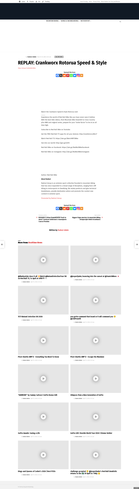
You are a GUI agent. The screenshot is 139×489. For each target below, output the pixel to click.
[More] (81, 75)
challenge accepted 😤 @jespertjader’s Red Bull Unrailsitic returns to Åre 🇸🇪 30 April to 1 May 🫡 (93, 472)
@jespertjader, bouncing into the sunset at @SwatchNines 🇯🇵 (94, 276)
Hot (39, 1)
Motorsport (85, 21)
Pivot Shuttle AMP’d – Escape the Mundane (87, 357)
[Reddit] (64, 75)
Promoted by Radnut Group (51, 198)
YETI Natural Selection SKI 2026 (30, 316)
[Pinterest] (67, 75)
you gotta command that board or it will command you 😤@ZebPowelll (93, 317)
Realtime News (35, 242)
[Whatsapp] (71, 75)
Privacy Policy (96, 1)
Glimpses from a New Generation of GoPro (86, 395)
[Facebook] (57, 75)
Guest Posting (84, 1)
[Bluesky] (74, 75)
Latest (23, 1)
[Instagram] (78, 75)
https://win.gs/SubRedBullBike (27, 68)
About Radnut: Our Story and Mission (110, 1)
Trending (47, 1)
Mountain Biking (52, 21)
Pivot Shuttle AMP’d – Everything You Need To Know (38, 357)
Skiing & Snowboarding (69, 21)
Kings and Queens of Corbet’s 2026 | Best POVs (36, 471)
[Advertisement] (69, 37)
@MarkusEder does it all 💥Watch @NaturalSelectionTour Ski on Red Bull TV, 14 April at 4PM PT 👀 (42, 277)
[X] (60, 75)
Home (90, 1)
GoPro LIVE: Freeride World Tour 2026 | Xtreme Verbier (91, 433)
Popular (31, 1)
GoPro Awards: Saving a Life (29, 433)
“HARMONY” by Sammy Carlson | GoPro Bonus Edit (37, 395)
